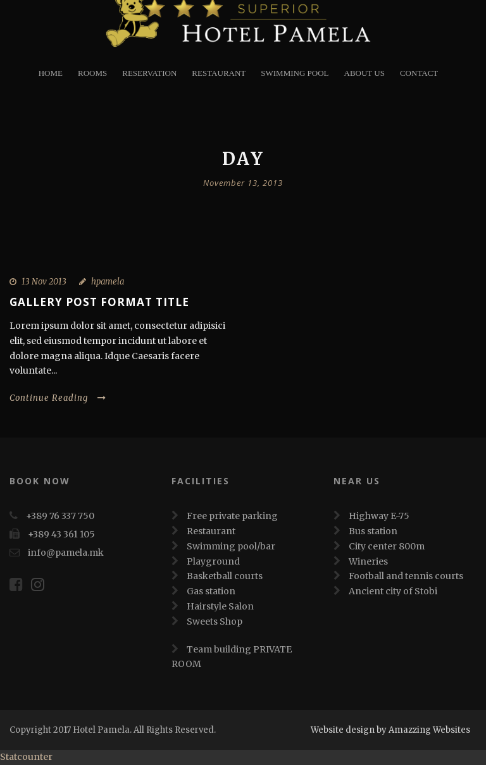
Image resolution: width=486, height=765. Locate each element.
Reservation (149, 73)
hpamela (107, 281)
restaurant (219, 73)
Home (51, 73)
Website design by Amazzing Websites (390, 730)
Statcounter (26, 756)
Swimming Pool (294, 73)
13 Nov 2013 (44, 281)
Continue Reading (57, 398)
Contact (419, 73)
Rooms (92, 73)
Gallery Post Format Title (99, 302)
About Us (364, 73)
